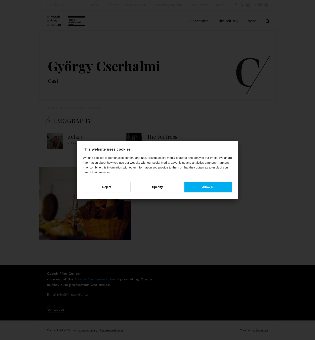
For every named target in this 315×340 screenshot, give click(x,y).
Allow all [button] (208, 187)
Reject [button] (106, 187)
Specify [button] (157, 187)
